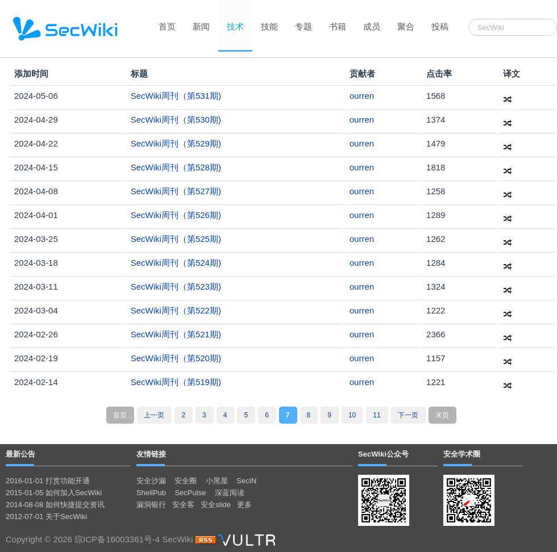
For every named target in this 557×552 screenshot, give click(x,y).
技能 (269, 26)
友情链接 (151, 454)
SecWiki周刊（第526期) (176, 215)
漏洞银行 (151, 504)
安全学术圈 (461, 454)
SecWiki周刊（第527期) (176, 191)
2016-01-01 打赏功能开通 (48, 480)
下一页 (408, 415)
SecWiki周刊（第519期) (176, 382)
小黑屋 (217, 480)
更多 (244, 504)
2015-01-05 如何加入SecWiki (54, 492)
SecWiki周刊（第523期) (176, 286)
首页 (167, 26)
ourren (362, 96)
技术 (235, 26)
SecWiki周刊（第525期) (176, 239)
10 (352, 415)
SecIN (246, 480)
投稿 (439, 26)
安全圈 (185, 480)
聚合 (405, 26)
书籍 (337, 26)
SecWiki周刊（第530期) (176, 119)
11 (376, 415)
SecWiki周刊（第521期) (176, 334)
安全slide (216, 504)
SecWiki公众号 (383, 454)
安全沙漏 (151, 480)
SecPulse (190, 492)
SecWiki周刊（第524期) (176, 262)
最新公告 (20, 454)
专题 (303, 26)
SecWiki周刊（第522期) (176, 310)
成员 (371, 26)
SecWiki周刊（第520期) (176, 358)
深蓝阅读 (229, 492)
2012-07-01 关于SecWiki (46, 516)
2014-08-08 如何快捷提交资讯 (55, 504)
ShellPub (151, 492)
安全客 (183, 504)
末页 (442, 415)
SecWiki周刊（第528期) (176, 167)
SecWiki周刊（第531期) (176, 96)
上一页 (154, 415)
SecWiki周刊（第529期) (176, 143)
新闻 (201, 26)
